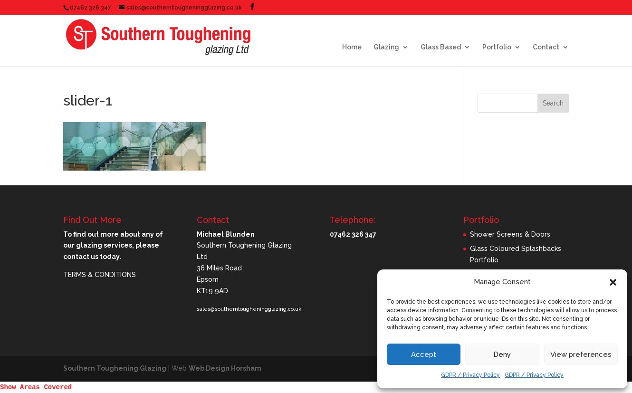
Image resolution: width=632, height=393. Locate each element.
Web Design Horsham (225, 368)
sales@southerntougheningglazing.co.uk (249, 309)
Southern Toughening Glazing (114, 368)
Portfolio (496, 47)
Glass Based (441, 47)
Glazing (386, 47)
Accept (423, 354)
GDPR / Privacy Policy (470, 375)
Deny (502, 354)
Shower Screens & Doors (510, 234)
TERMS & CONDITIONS (99, 274)
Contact (546, 47)
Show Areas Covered (36, 387)
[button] (613, 282)
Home (352, 47)
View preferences (581, 354)
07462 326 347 (90, 7)
